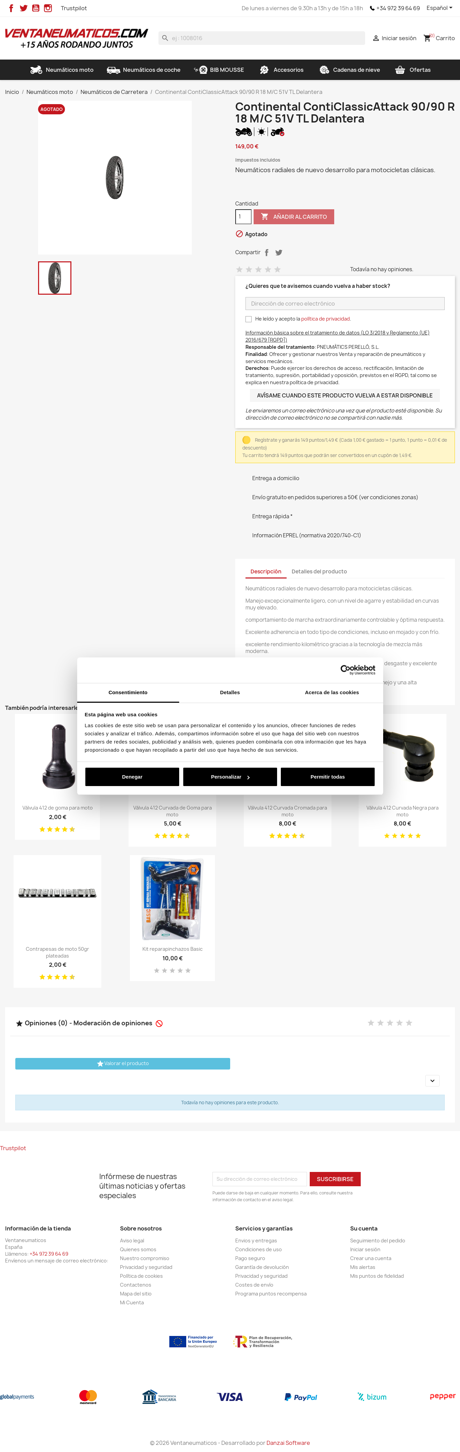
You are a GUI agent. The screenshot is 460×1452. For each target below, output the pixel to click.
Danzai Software (288, 1443)
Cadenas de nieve (348, 70)
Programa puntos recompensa (271, 1293)
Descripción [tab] (266, 571)
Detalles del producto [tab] (319, 571)
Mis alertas (362, 1267)
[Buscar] (261, 38)
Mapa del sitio (136, 1293)
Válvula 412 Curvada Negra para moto (403, 811)
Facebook (11, 8)
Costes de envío (254, 1285)
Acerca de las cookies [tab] (332, 692)
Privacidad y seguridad (146, 1267)
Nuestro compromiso (144, 1258)
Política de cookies (141, 1276)
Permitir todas (328, 777)
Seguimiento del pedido (377, 1240)
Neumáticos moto (61, 70)
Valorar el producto (122, 1064)
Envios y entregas (256, 1240)
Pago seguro (250, 1258)
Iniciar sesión (365, 1249)
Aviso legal (132, 1240)
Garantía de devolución (262, 1267)
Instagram (47, 8)
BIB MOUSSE (219, 70)
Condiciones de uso (258, 1249)
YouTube (35, 8)
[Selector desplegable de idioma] (441, 8)
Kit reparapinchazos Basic (172, 949)
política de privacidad (325, 318)
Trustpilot (74, 8)
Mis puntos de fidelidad (377, 1276)
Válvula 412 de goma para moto (57, 807)
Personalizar (230, 777)
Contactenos (135, 1285)
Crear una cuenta (370, 1258)
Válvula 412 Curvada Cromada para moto (287, 811)
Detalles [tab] (230, 692)
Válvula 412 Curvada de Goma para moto (172, 811)
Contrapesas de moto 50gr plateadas (57, 952)
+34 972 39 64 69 (398, 8)
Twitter (23, 8)
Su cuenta (364, 1228)
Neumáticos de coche (144, 70)
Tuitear (278, 252)
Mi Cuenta (132, 1302)
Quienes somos (138, 1249)
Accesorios (280, 70)
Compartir (266, 252)
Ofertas (412, 70)
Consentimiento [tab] (128, 692)
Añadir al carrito (294, 216)
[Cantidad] (243, 216)
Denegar (132, 777)
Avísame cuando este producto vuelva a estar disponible (345, 395)
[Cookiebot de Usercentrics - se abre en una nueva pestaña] (345, 670)
